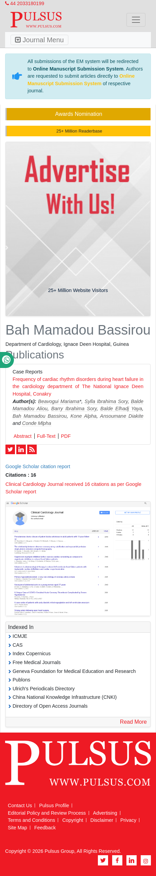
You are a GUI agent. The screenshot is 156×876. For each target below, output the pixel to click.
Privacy (128, 820)
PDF (66, 436)
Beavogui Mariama (59, 401)
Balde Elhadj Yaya (121, 408)
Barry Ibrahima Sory (74, 408)
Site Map (17, 827)
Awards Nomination (78, 114)
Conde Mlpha (36, 423)
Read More (133, 722)
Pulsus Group (59, 851)
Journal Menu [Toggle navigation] (39, 40)
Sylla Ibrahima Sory (106, 401)
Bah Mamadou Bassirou (40, 416)
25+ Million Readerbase (78, 131)
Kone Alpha (83, 416)
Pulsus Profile (54, 805)
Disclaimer (101, 820)
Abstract (23, 436)
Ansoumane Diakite (121, 416)
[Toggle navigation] (135, 20)
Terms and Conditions (31, 820)
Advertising (105, 813)
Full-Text (46, 436)
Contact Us (20, 805)
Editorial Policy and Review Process (47, 813)
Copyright (72, 820)
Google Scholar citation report (37, 466)
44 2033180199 (24, 3)
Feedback (45, 827)
